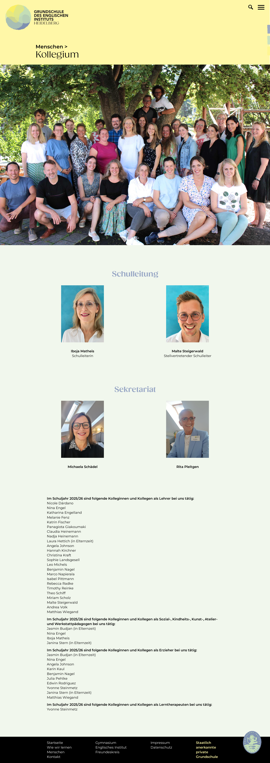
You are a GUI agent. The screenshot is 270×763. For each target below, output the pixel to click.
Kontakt (53, 757)
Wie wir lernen (59, 747)
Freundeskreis (107, 752)
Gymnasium (105, 743)
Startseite (55, 743)
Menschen (55, 752)
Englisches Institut (111, 747)
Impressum (160, 743)
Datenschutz (161, 747)
